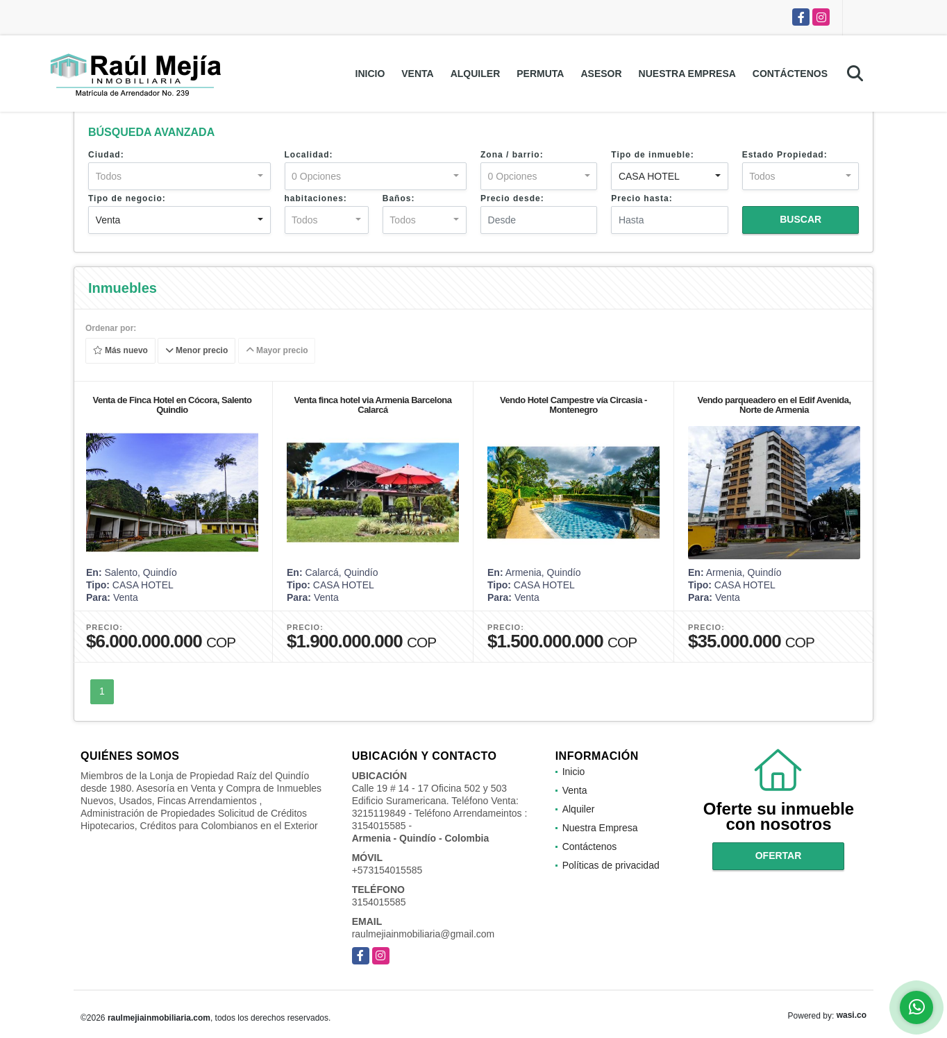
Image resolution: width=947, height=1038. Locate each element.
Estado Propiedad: (785, 155)
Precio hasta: (641, 198)
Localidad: (309, 155)
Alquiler (476, 73)
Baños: (399, 198)
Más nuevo (120, 351)
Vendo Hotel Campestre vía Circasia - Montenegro (573, 405)
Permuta (540, 73)
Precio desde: (512, 198)
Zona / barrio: (512, 155)
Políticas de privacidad (611, 865)
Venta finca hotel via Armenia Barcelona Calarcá (372, 405)
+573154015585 (387, 870)
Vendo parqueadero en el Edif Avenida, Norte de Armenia (773, 405)
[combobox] (179, 176)
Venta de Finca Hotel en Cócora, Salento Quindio (171, 405)
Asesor (600, 73)
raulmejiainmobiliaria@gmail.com (423, 933)
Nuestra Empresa (687, 73)
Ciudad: (106, 155)
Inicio (370, 73)
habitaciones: (316, 198)
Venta (417, 73)
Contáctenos (790, 73)
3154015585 (379, 902)
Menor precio (196, 351)
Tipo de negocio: (127, 198)
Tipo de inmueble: (652, 155)
